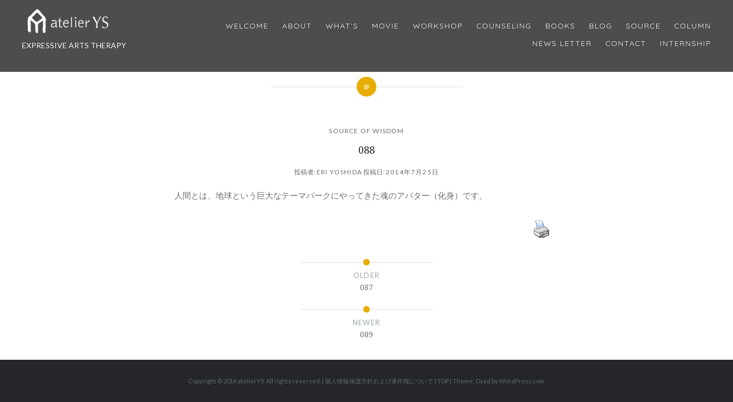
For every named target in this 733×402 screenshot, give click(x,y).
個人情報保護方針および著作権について (379, 380)
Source (643, 26)
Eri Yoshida (339, 172)
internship (685, 43)
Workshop (438, 26)
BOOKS (560, 26)
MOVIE (385, 26)
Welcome (246, 26)
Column (692, 26)
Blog (600, 26)
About (297, 26)
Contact (626, 43)
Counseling (504, 26)
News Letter (562, 43)
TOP (443, 380)
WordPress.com (521, 380)
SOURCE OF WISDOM (366, 131)
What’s (341, 26)
